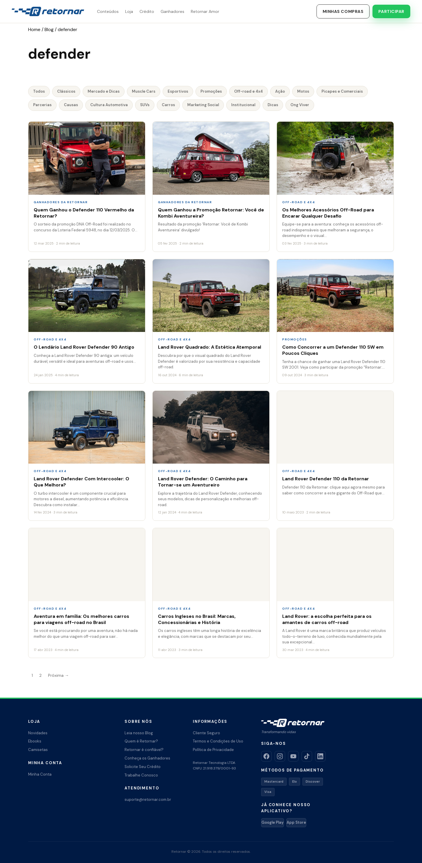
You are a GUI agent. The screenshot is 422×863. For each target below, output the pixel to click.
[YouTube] (293, 756)
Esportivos (178, 91)
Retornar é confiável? (144, 749)
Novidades (37, 732)
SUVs (144, 104)
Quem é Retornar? (141, 741)
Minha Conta (40, 774)
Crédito (146, 11)
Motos (303, 91)
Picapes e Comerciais (342, 91)
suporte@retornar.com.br (148, 799)
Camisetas (38, 749)
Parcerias (42, 104)
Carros (168, 104)
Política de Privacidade (213, 749)
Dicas (273, 104)
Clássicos (66, 91)
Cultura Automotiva (109, 104)
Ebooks (34, 741)
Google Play (272, 822)
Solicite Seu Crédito (143, 766)
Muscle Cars (143, 91)
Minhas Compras (343, 11)
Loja (129, 11)
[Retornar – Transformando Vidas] (48, 11)
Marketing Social (203, 104)
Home (34, 29)
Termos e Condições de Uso (218, 741)
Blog (49, 29)
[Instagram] (280, 756)
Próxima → (58, 675)
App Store (296, 822)
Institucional (243, 104)
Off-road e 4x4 (248, 91)
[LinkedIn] (320, 756)
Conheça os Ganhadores (147, 758)
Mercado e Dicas (104, 91)
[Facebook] (266, 756)
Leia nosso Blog (139, 732)
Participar (391, 11)
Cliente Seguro (206, 732)
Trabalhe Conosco (141, 775)
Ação (280, 91)
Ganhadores (172, 11)
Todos (39, 91)
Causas (71, 104)
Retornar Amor (205, 11)
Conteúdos (108, 11)
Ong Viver (299, 104)
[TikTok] (307, 756)
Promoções (211, 91)
